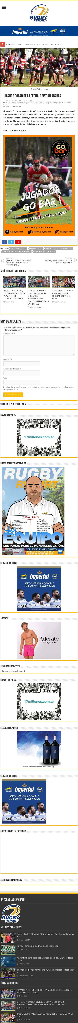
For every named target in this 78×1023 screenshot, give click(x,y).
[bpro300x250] (39, 437)
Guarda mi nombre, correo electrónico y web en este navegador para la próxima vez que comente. (38, 388)
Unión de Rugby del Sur (44, 252)
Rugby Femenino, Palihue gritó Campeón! (38, 946)
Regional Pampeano (53, 103)
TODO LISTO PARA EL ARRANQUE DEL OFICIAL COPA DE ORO (63, 294)
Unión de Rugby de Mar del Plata (16, 252)
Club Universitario (18, 249)
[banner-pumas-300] (39, 588)
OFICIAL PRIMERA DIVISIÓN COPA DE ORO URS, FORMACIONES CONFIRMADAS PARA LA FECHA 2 (38, 297)
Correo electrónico (12, 369)
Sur (63, 103)
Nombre (7, 360)
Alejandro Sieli (11, 101)
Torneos (68, 103)
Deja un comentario (13, 106)
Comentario (9, 334)
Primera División (39, 103)
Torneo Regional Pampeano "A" (59, 249)
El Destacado (11, 103)
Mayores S (28, 103)
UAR (5, 104)
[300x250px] (39, 749)
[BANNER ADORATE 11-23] (39, 640)
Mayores (20, 103)
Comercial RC (36, 249)
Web (5, 378)
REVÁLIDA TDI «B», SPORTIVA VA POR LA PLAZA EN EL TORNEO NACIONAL (14, 294)
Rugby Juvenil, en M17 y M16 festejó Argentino (57, 260)
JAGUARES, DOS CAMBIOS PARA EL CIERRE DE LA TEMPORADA (21, 261)
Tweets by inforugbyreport (13, 671)
